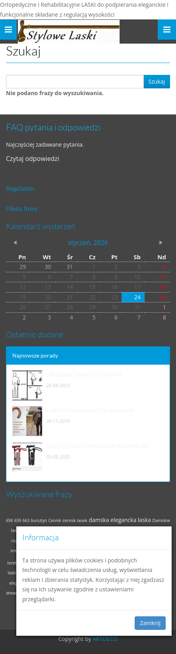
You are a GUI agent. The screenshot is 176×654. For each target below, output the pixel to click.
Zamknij (150, 623)
